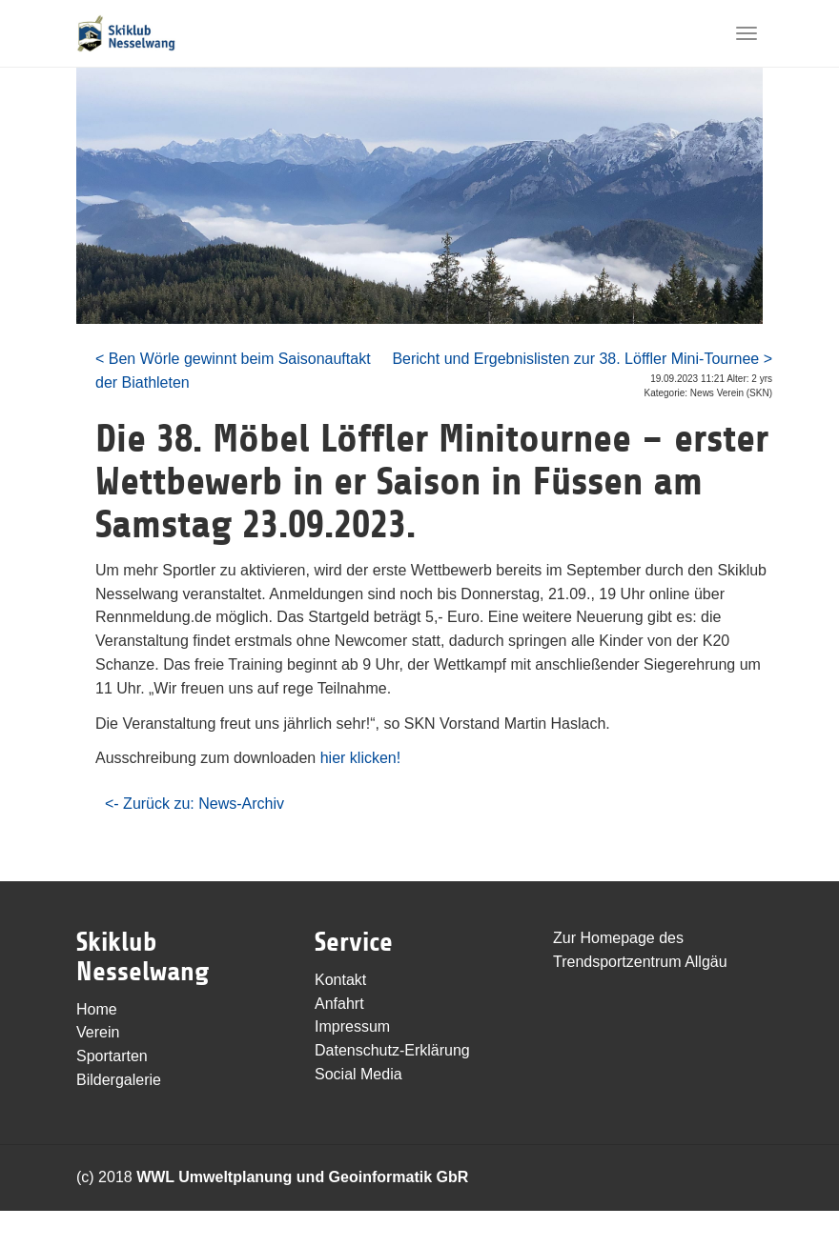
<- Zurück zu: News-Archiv (194, 803)
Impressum (352, 1026)
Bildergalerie (118, 1080)
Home (96, 1009)
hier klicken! (360, 758)
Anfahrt (339, 1004)
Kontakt (340, 980)
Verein (97, 1032)
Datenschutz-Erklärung (392, 1050)
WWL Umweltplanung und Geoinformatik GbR (302, 1177)
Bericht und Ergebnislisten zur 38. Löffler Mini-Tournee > (582, 359)
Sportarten (112, 1056)
